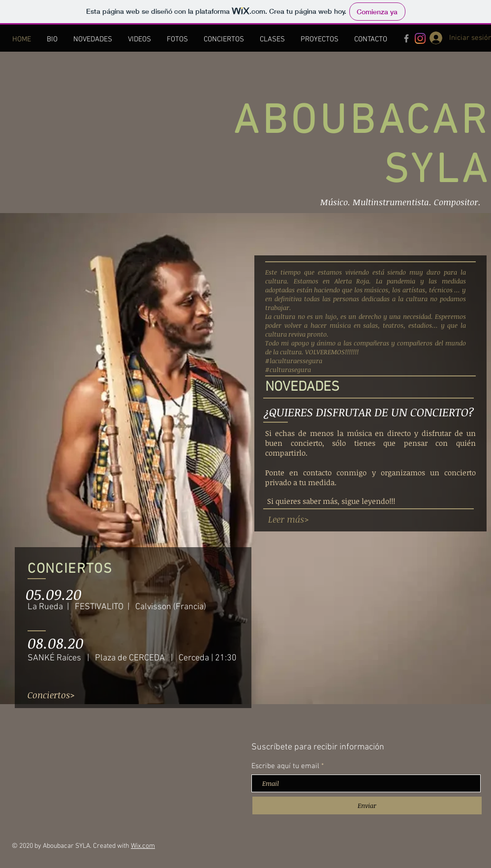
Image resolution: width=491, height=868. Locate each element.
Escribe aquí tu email (285, 766)
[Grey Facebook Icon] (406, 38)
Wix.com (143, 846)
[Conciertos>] (51, 695)
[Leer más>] (288, 519)
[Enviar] (367, 805)
